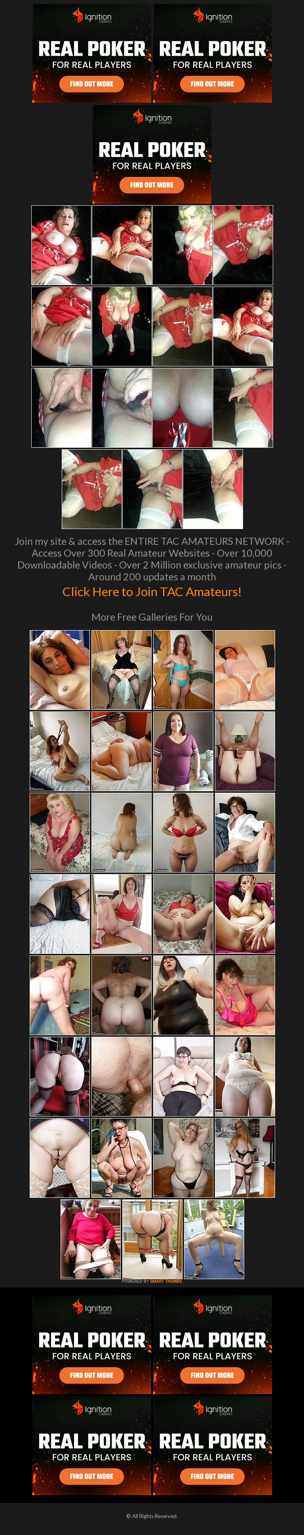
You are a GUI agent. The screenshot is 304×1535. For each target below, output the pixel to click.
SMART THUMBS (166, 1281)
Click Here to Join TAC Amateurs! (152, 590)
